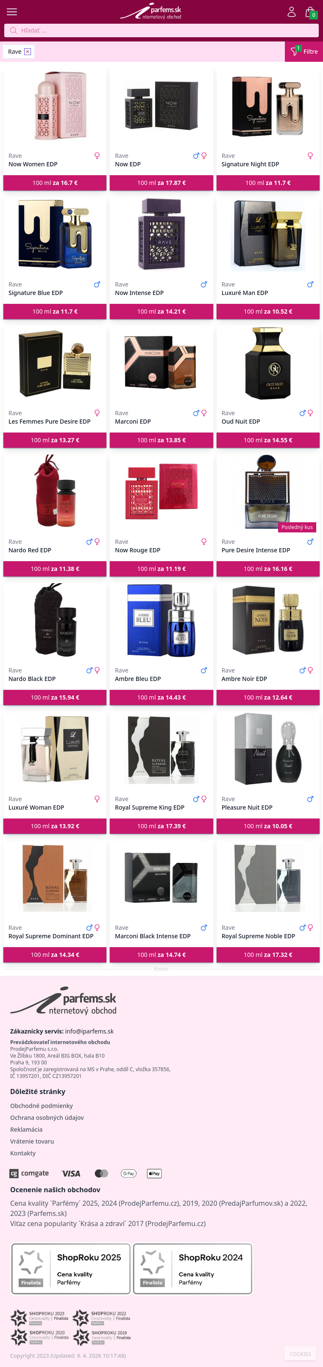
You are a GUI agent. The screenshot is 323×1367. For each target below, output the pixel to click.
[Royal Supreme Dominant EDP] (55, 878)
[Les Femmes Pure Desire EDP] (55, 363)
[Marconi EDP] (161, 363)
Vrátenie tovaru (32, 1141)
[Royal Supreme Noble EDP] (268, 878)
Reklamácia (26, 1129)
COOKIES (300, 1354)
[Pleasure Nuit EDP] (268, 749)
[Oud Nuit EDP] (268, 363)
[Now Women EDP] (55, 106)
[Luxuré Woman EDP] (55, 749)
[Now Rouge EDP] (161, 492)
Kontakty (23, 1153)
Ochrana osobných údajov (47, 1117)
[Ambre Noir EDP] (268, 620)
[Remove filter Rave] (27, 51)
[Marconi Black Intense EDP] (161, 878)
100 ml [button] (55, 183)
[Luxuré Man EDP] (268, 234)
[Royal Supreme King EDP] (161, 749)
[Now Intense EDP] (161, 234)
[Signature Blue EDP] (55, 234)
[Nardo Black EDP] (55, 620)
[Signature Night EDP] (268, 106)
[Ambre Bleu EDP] (161, 620)
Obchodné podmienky (41, 1106)
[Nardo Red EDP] (55, 492)
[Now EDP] (161, 106)
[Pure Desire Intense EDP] (268, 492)
